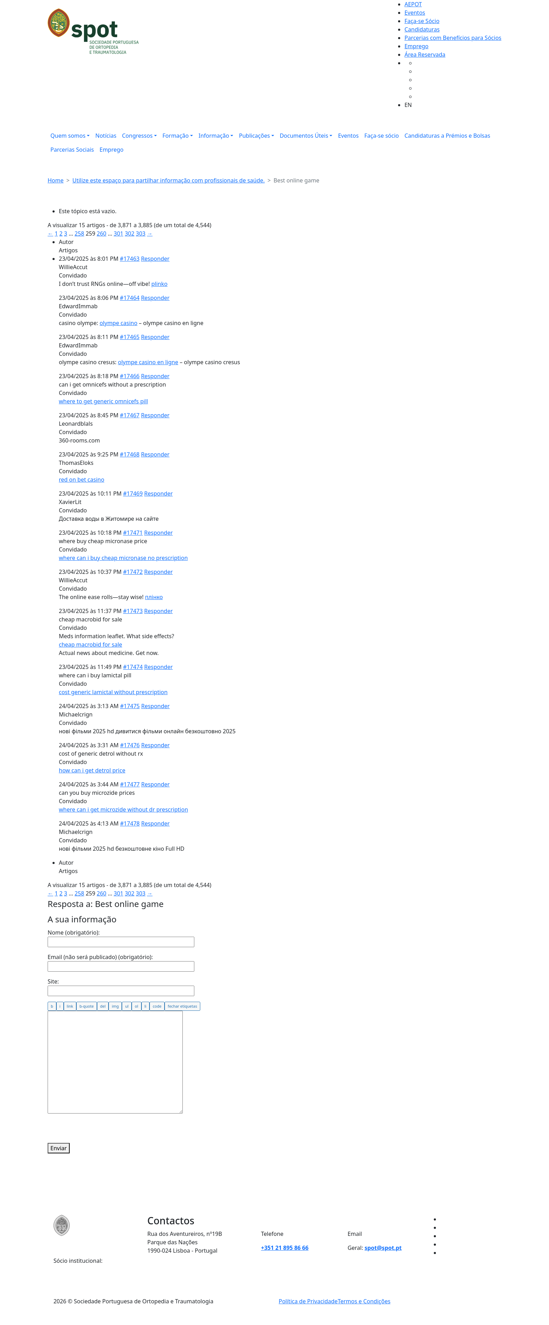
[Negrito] (52, 1006)
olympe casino (118, 323)
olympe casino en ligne (148, 362)
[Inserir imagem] (115, 1006)
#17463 (129, 258)
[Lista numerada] (136, 1006)
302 (129, 233)
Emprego (416, 46)
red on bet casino (81, 479)
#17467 (129, 415)
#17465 (129, 337)
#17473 (133, 611)
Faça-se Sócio (421, 21)
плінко (154, 597)
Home (56, 180)
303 (140, 233)
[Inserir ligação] (70, 1006)
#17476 (130, 745)
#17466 (129, 376)
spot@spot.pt (383, 1248)
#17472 (133, 572)
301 (118, 233)
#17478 (130, 823)
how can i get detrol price (92, 770)
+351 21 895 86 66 (285, 1248)
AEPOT (413, 4)
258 (79, 233)
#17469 (133, 493)
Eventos (414, 12)
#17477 (130, 784)
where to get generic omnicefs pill (103, 401)
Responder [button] (155, 258)
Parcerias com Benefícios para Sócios (452, 38)
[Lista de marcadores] (127, 1006)
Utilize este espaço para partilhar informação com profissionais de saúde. (168, 180)
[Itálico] (60, 1006)
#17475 (130, 706)
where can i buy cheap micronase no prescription (123, 558)
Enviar (58, 1148)
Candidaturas (421, 29)
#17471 (133, 533)
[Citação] (86, 1006)
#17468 (129, 454)
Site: (53, 981)
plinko (159, 284)
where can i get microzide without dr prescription (123, 809)
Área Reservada (424, 54)
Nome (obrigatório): (74, 932)
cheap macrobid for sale (90, 644)
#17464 (129, 298)
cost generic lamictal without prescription (113, 692)
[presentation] (101, 1129)
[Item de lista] (145, 1006)
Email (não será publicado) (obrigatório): (100, 957)
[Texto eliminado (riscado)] (103, 1006)
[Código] (157, 1006)
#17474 (133, 667)
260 (101, 233)
